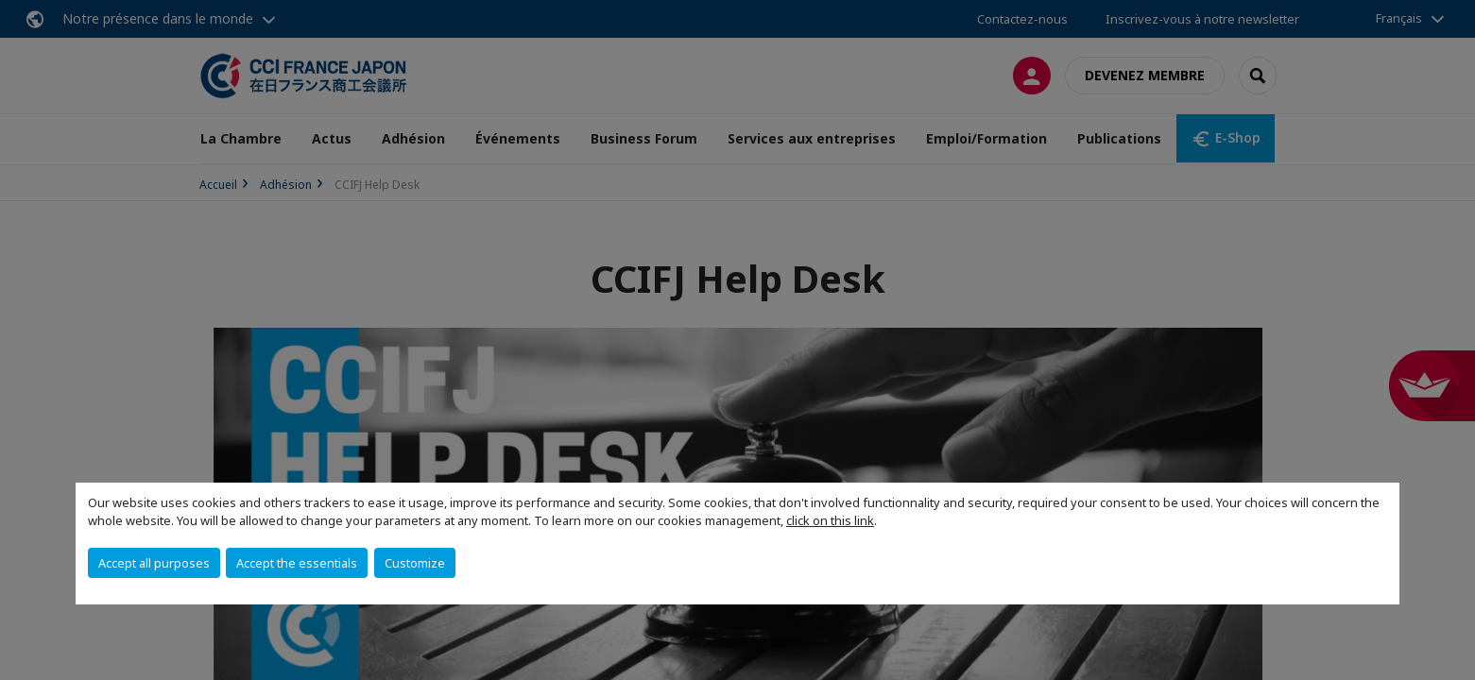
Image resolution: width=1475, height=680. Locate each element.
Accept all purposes (154, 562)
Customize (415, 562)
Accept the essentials (296, 562)
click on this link (830, 520)
